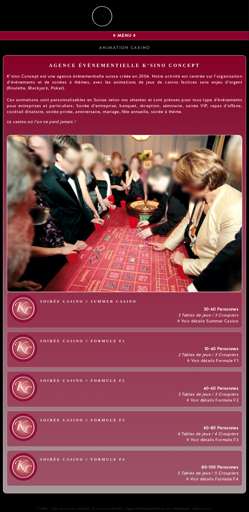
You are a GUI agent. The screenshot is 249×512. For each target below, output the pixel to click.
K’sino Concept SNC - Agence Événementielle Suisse (131, 509)
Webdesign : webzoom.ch (192, 509)
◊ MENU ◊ (124, 35)
